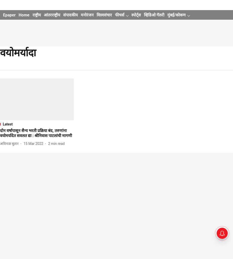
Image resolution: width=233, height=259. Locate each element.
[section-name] (37, 124)
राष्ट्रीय (36, 15)
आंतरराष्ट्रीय (52, 15)
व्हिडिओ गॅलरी (154, 15)
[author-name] (10, 143)
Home (24, 15)
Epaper (9, 15)
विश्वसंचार (104, 15)
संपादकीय (70, 15)
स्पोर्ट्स (136, 15)
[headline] (37, 133)
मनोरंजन (87, 15)
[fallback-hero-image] (37, 99)
